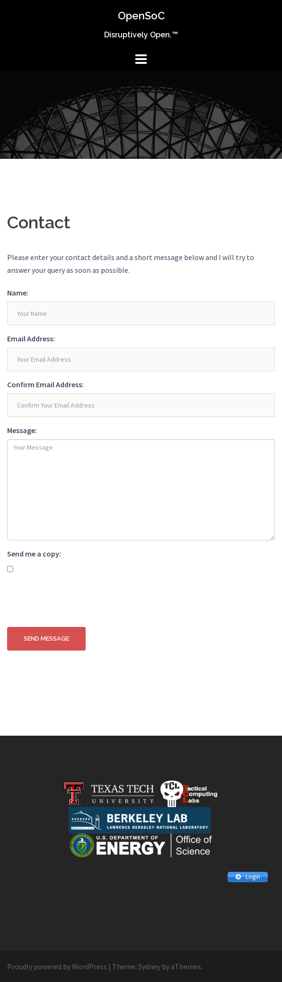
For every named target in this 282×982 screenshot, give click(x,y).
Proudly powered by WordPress (57, 966)
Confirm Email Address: (45, 384)
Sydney (149, 966)
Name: (17, 292)
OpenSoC (141, 15)
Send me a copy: (34, 553)
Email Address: (31, 338)
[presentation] (79, 601)
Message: (22, 430)
